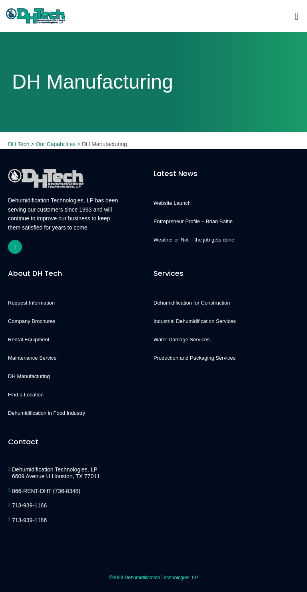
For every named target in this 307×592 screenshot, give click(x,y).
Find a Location (26, 395)
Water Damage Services (181, 340)
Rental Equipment (28, 340)
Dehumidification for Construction (192, 303)
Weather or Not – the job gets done (194, 240)
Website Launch (172, 203)
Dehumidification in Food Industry (46, 413)
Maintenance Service (32, 358)
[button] (296, 16)
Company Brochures (32, 321)
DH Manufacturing (29, 376)
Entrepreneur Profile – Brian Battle (193, 221)
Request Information (31, 303)
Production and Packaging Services (194, 358)
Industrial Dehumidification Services (195, 321)
